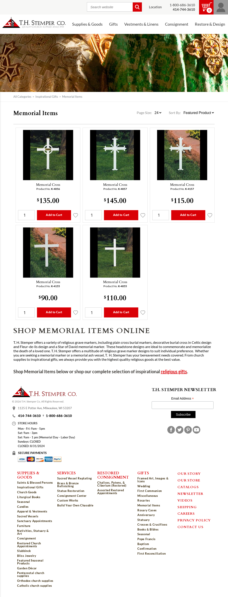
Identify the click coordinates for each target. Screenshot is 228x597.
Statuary (143, 519)
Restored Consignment (113, 475)
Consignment (176, 24)
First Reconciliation (151, 553)
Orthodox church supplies (35, 580)
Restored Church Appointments (29, 545)
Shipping (187, 506)
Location (155, 7)
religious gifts (174, 371)
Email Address (182, 398)
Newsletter (190, 493)
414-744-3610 (29, 416)
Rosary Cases (147, 510)
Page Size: (145, 113)
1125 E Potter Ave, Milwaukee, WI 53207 (45, 408)
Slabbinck (24, 550)
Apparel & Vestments (32, 511)
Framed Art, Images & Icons (152, 480)
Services (66, 472)
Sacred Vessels (27, 516)
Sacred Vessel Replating (74, 478)
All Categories (22, 96)
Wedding (143, 486)
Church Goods (27, 492)
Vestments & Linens (141, 24)
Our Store (188, 480)
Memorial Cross (48, 184)
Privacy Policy (194, 520)
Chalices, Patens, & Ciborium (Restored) (111, 484)
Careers (186, 513)
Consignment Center (72, 495)
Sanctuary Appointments (34, 520)
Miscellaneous (147, 495)
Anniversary (146, 514)
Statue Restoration (70, 490)
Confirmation (147, 548)
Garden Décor (27, 568)
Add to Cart (54, 214)
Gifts (113, 24)
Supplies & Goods (87, 24)
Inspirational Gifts (46, 96)
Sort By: (175, 113)
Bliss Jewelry (26, 555)
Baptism (143, 543)
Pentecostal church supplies (30, 574)
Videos (185, 500)
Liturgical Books (28, 497)
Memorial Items (148, 505)
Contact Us (190, 526)
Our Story (189, 473)
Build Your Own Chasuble (75, 505)
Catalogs (188, 486)
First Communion (149, 490)
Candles (23, 506)
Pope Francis (146, 539)
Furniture (24, 525)
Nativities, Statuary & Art (33, 532)
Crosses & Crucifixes (152, 524)
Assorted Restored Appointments (110, 492)
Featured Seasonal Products (30, 562)
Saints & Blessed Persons (35, 482)
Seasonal (23, 501)
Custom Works (67, 500)
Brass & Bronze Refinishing (68, 485)
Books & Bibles (148, 529)
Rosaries (143, 500)
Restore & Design (210, 24)
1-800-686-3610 (182, 5)
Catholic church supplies (34, 585)
